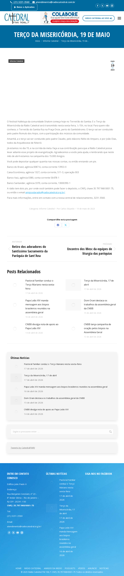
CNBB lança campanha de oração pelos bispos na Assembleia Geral (97, 328)
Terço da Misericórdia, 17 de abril (99, 282)
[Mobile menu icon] (119, 18)
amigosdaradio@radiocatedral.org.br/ (45, 192)
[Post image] (15, 285)
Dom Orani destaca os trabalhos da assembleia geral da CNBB (100, 304)
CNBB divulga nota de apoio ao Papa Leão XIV (41, 326)
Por (65, 208)
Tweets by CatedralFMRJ (23, 447)
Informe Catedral (16, 61)
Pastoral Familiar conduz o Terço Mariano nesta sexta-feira (40, 284)
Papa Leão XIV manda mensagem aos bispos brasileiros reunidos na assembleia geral (37, 306)
